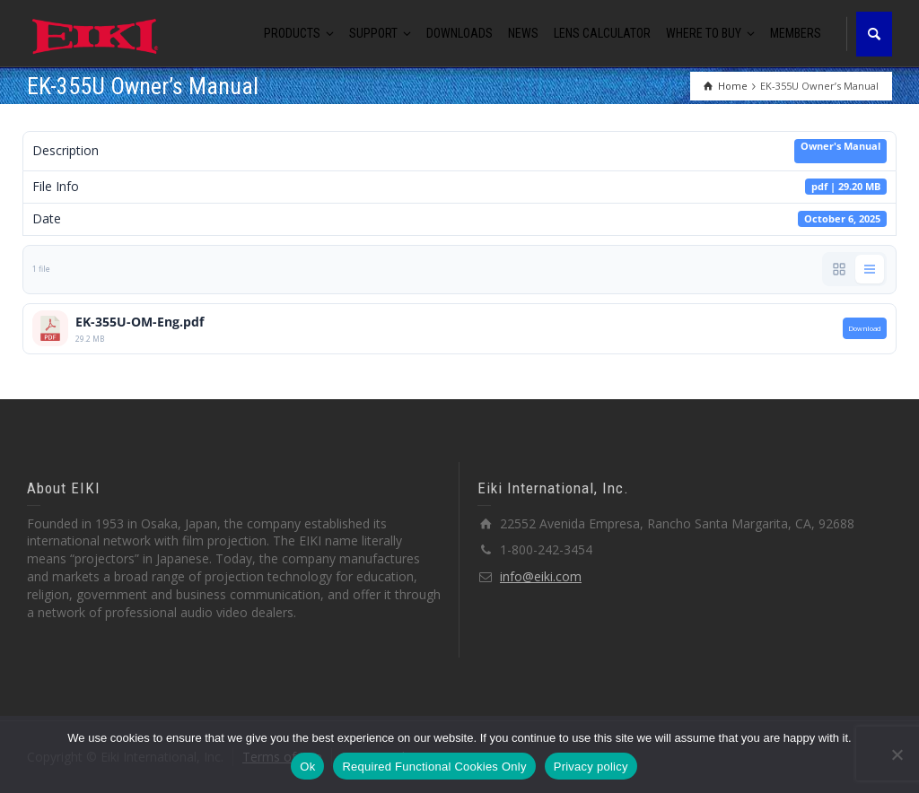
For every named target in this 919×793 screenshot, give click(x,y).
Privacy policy (591, 766)
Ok (307, 766)
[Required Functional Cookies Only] (897, 754)
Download (864, 328)
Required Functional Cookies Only (434, 766)
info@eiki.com (541, 576)
